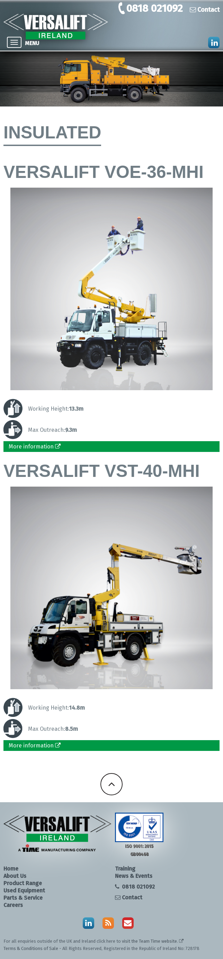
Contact (205, 10)
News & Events (133, 876)
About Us (14, 876)
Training (125, 868)
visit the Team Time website (149, 941)
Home (10, 868)
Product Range (22, 883)
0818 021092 (154, 8)
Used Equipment (24, 890)
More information (35, 446)
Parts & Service (23, 897)
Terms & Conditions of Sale (30, 948)
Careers (13, 905)
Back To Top (111, 784)
